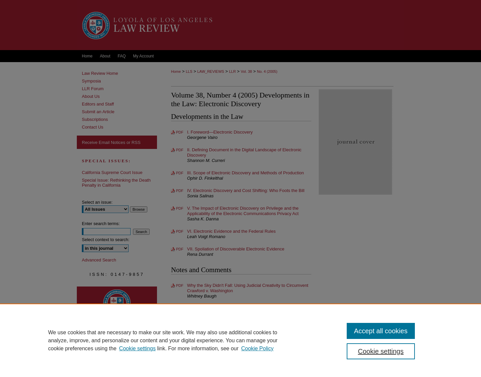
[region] (240, 340)
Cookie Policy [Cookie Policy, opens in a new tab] (257, 348)
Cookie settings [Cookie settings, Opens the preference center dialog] (381, 351)
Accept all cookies (381, 331)
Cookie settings (137, 348)
